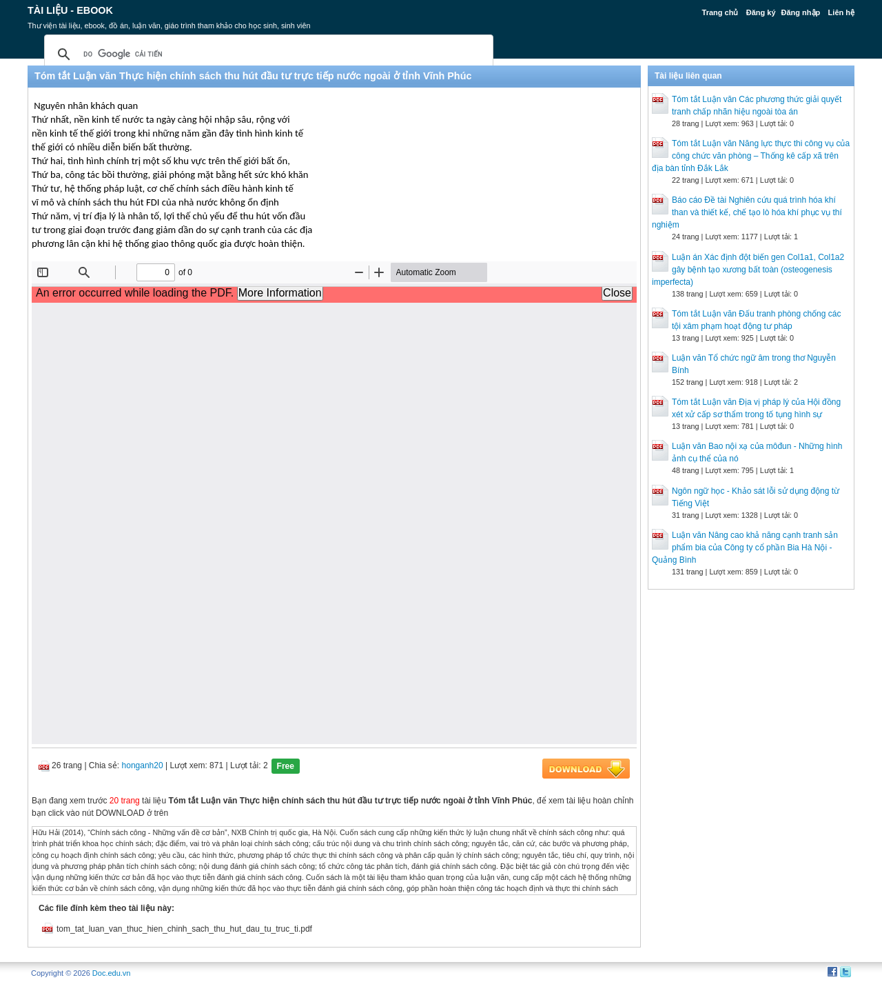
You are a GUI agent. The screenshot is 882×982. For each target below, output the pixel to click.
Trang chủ (720, 12)
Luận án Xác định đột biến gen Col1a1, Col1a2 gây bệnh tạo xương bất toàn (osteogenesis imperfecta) (748, 269)
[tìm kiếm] (266, 54)
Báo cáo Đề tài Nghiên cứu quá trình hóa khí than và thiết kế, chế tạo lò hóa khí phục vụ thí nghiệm (747, 212)
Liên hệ (841, 12)
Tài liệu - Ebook (70, 10)
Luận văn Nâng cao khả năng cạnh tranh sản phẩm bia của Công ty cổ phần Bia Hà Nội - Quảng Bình (745, 547)
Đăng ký (761, 12)
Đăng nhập (801, 12)
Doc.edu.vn (111, 973)
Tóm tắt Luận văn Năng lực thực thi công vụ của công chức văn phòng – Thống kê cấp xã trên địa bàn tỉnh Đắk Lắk (751, 156)
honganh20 (142, 765)
